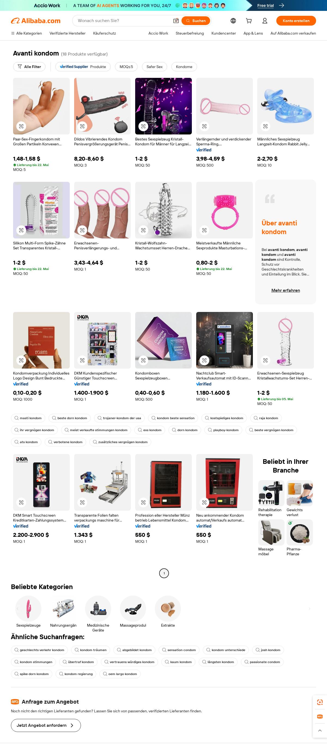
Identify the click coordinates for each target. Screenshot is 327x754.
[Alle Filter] (29, 66)
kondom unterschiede (225, 650)
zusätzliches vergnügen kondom (120, 442)
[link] (320, 702)
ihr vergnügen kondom (34, 430)
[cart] (250, 21)
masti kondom (28, 418)
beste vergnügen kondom (271, 430)
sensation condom (179, 650)
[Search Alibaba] (123, 21)
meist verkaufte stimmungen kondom (96, 430)
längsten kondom (218, 662)
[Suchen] (195, 20)
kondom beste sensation (173, 418)
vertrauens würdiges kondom (129, 662)
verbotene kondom (65, 442)
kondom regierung (76, 674)
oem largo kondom (120, 674)
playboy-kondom (223, 430)
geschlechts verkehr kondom (39, 650)
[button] (176, 20)
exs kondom (150, 430)
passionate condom (262, 662)
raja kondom (266, 418)
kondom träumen (91, 650)
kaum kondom (178, 662)
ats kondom (26, 442)
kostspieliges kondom (224, 418)
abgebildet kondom (134, 650)
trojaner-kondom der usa (119, 418)
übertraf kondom (78, 662)
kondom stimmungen (33, 662)
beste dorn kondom (69, 418)
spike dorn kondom (31, 674)
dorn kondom (185, 430)
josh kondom (268, 650)
